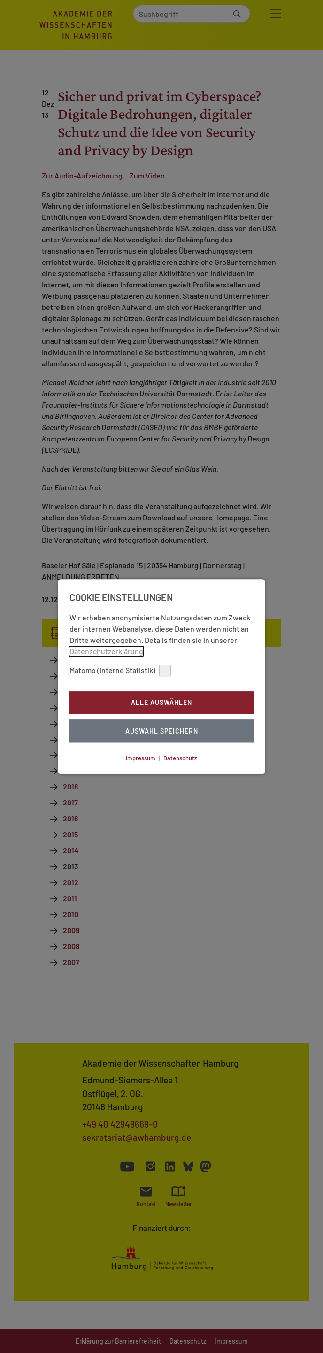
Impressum (140, 758)
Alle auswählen (161, 703)
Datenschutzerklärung (106, 651)
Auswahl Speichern (161, 731)
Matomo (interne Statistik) (120, 670)
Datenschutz (180, 758)
